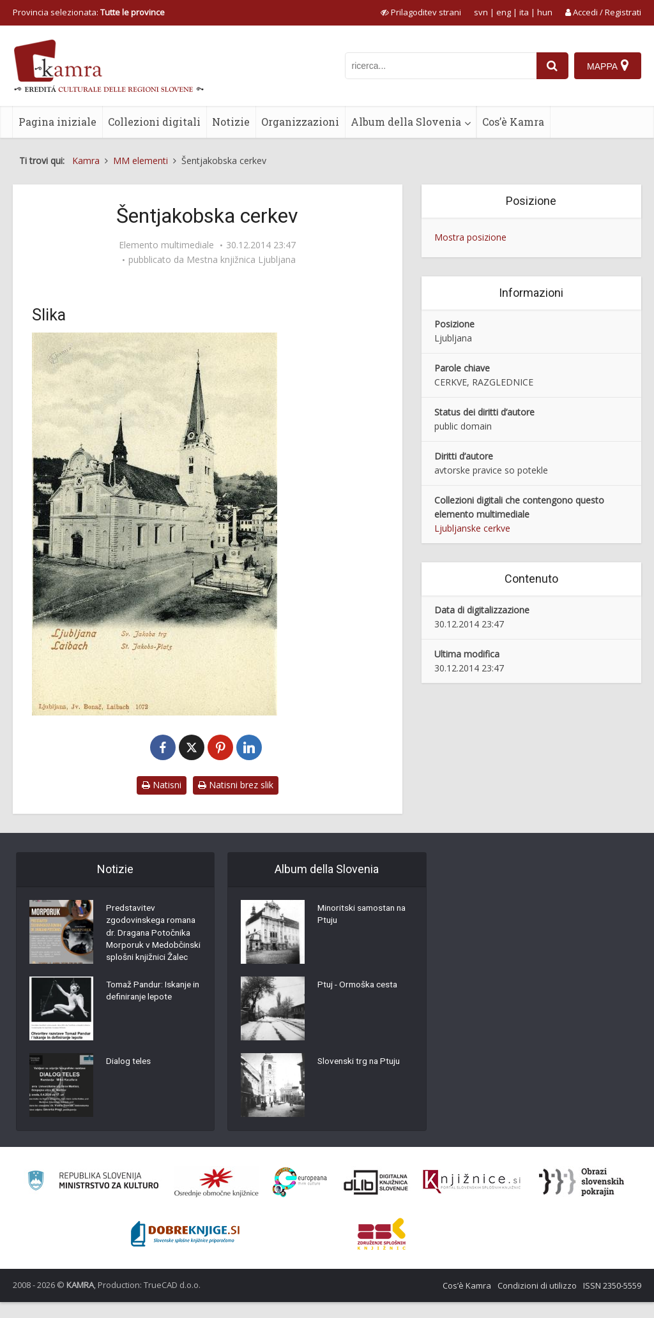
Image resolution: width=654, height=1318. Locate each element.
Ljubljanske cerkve (472, 528)
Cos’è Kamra (513, 121)
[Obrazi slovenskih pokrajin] (581, 1198)
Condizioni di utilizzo (537, 1301)
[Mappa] (607, 65)
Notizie (231, 121)
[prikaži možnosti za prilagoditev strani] (421, 12)
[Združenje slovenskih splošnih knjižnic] (471, 1198)
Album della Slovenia (406, 121)
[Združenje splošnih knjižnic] (382, 1250)
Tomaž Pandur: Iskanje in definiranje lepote (151, 1008)
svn (481, 12)
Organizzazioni (300, 121)
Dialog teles (129, 1079)
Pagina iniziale (57, 121)
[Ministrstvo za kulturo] (93, 1198)
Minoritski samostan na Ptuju (364, 915)
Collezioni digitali (154, 121)
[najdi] (552, 65)
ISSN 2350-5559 (612, 1301)
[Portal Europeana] (300, 1198)
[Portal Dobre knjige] (185, 1249)
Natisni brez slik (235, 785)
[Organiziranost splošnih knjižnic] (216, 1198)
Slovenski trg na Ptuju (360, 1063)
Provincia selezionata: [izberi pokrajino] (89, 12)
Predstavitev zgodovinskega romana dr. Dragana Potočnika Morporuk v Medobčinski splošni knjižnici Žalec (153, 941)
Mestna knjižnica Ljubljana (241, 260)
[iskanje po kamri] (440, 65)
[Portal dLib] (376, 1198)
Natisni (161, 785)
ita (524, 12)
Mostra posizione (470, 237)
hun (544, 12)
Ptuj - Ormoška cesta (359, 986)
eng (503, 12)
